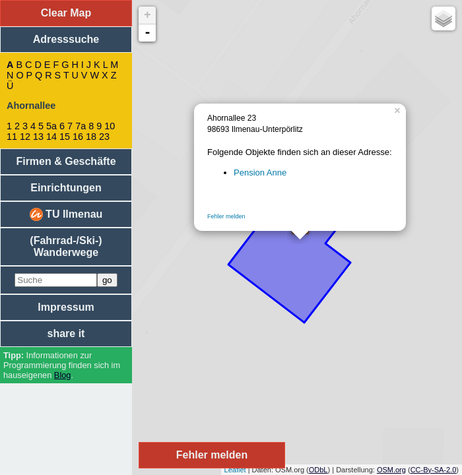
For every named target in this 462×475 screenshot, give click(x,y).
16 (78, 136)
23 (104, 136)
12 (25, 136)
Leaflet (235, 470)
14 (51, 136)
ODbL (318, 470)
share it (66, 333)
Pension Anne (260, 172)
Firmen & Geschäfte (66, 161)
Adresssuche (66, 39)
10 (109, 126)
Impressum (66, 307)
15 (64, 136)
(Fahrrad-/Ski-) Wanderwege (66, 246)
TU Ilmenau (66, 214)
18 (91, 136)
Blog (62, 375)
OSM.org (391, 470)
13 (38, 136)
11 (12, 136)
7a (80, 126)
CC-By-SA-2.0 (434, 470)
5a (51, 126)
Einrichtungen (66, 187)
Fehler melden (226, 216)
